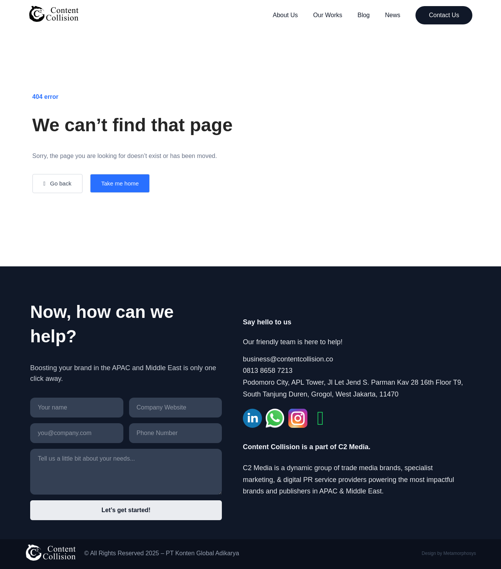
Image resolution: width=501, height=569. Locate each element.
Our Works (327, 15)
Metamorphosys (459, 553)
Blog (363, 15)
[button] (57, 183)
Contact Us (444, 15)
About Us (285, 15)
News (392, 15)
